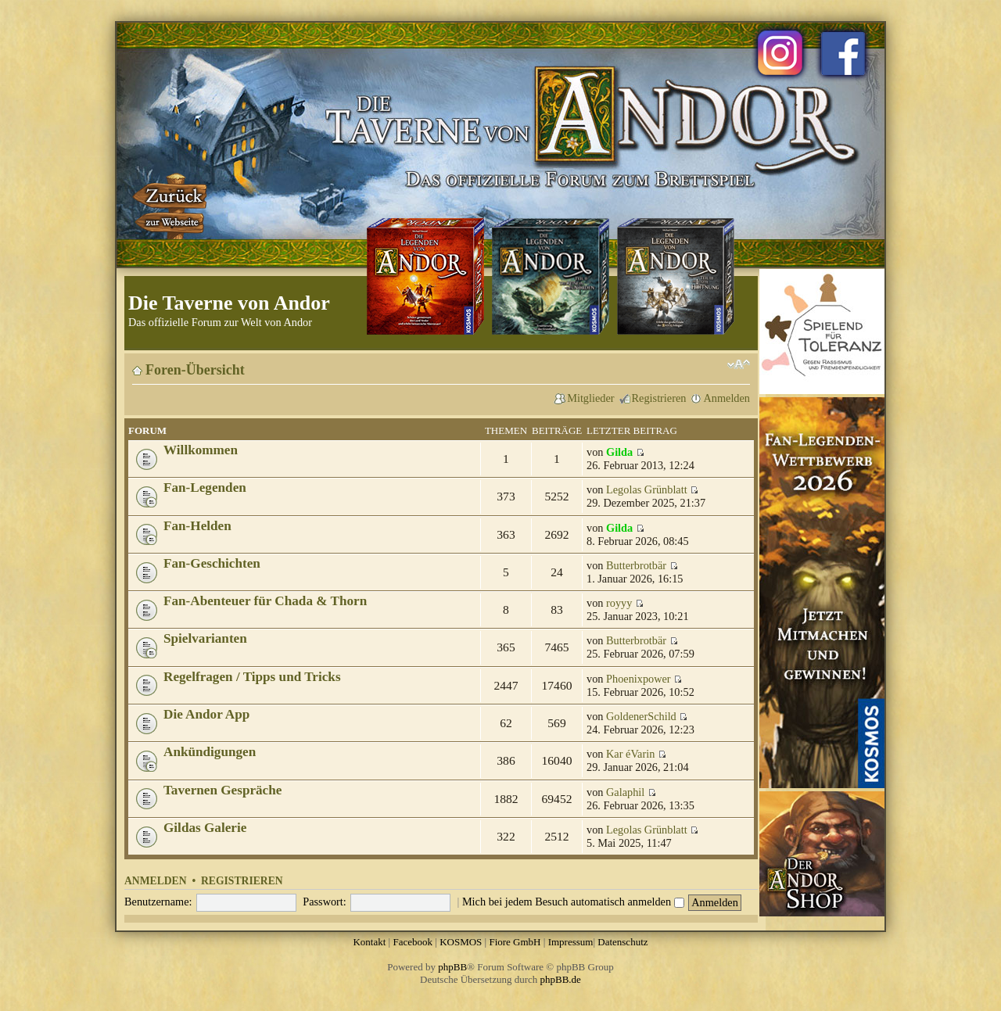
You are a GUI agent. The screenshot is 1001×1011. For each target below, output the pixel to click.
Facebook (412, 942)
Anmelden (726, 398)
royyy (619, 603)
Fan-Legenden (204, 487)
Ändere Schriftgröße (738, 364)
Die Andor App (206, 714)
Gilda (619, 452)
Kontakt (369, 942)
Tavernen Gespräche (222, 790)
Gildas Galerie (204, 827)
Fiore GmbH (514, 942)
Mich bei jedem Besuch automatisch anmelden (573, 901)
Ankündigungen (209, 751)
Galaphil (625, 792)
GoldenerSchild (641, 716)
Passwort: (324, 901)
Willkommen (200, 450)
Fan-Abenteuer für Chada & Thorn (265, 600)
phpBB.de (560, 979)
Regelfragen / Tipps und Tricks (252, 676)
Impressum (571, 942)
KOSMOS (461, 942)
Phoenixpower (638, 678)
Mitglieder (590, 398)
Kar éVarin (630, 753)
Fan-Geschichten (211, 563)
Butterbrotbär (636, 565)
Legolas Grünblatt (646, 489)
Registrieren (659, 398)
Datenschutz (622, 942)
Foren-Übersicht (195, 370)
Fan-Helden (197, 525)
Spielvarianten (205, 638)
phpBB (452, 967)
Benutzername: (158, 901)
